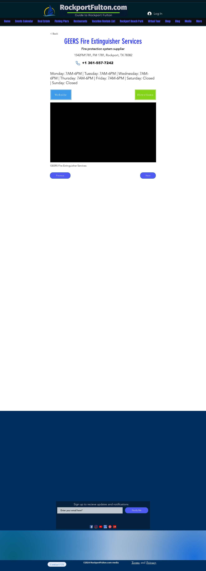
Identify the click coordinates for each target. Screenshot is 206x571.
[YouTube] (100, 526)
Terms (135, 562)
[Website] (61, 94)
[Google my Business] (105, 526)
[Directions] (145, 94)
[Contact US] (57, 564)
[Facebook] (91, 526)
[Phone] (78, 63)
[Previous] (60, 175)
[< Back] (60, 34)
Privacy (151, 562)
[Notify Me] (136, 510)
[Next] (148, 175)
